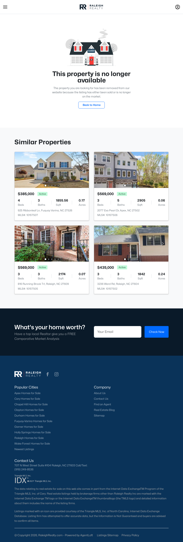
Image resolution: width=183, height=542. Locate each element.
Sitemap (99, 415)
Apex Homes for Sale (27, 393)
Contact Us (101, 398)
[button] (5, 7)
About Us (100, 393)
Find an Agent (102, 404)
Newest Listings (24, 449)
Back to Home (92, 104)
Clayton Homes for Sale (29, 410)
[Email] (117, 332)
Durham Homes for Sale (29, 415)
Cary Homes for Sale (27, 398)
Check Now (156, 331)
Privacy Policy (130, 535)
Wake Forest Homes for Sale (32, 443)
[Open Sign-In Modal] (177, 7)
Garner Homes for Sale (28, 426)
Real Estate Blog (104, 410)
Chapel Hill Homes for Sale (31, 404)
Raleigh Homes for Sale (29, 438)
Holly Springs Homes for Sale (32, 432)
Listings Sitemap (107, 535)
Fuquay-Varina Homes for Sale (33, 421)
